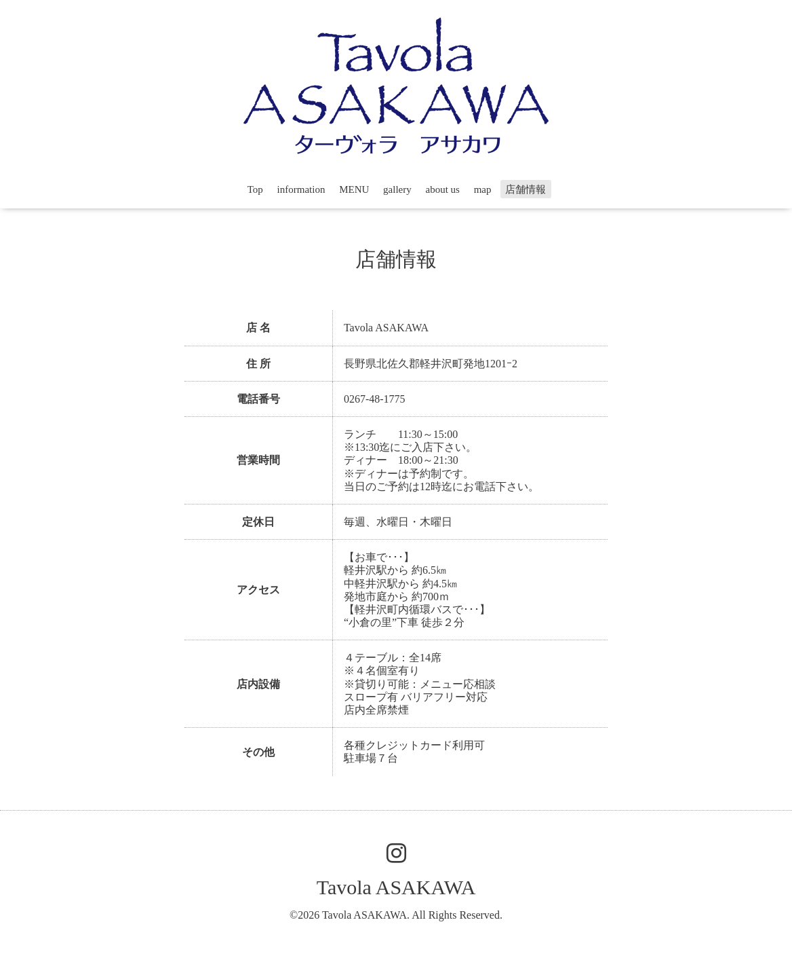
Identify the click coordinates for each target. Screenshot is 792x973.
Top (255, 189)
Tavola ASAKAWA (396, 887)
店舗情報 (525, 189)
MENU (354, 189)
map (483, 189)
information (301, 189)
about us (443, 189)
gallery (397, 189)
